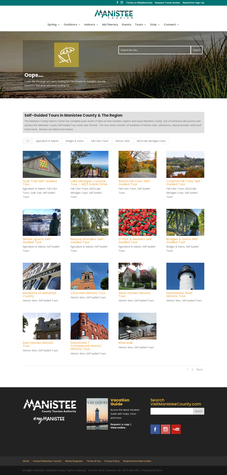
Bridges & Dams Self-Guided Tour (182, 240)
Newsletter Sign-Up (193, 3)
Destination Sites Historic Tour (179, 294)
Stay (153, 25)
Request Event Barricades (137, 461)
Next (199, 369)
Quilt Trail (35, 192)
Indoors (89, 25)
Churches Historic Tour (87, 293)
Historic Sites (122, 140)
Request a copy (120, 424)
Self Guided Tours (48, 300)
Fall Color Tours (99, 140)
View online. (118, 427)
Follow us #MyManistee (139, 3)
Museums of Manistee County (39, 294)
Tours (139, 25)
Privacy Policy (112, 461)
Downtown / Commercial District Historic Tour (85, 346)
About (26, 461)
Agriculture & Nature (47, 140)
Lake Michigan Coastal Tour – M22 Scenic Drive (88, 182)
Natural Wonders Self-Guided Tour (87, 240)
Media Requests (74, 461)
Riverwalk (125, 343)
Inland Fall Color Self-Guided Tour (134, 182)
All (27, 140)
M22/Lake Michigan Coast (151, 140)
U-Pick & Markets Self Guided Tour (135, 240)
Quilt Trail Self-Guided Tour (40, 182)
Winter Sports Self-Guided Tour (37, 240)
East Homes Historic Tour (38, 344)
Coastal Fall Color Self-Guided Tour (184, 182)
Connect (170, 25)
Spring (52, 25)
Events (126, 25)
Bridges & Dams (75, 140)
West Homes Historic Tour (134, 294)
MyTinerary (110, 25)
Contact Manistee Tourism (47, 461)
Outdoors (70, 25)
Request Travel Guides (167, 3)
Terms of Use (93, 461)
